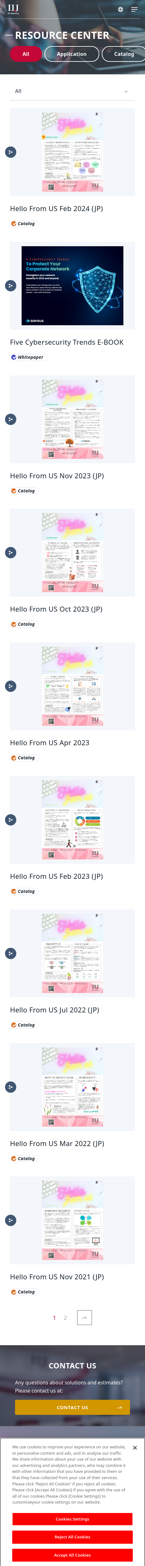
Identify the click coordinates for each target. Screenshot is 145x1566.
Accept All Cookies (72, 1559)
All (26, 53)
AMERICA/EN (120, 9)
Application (72, 53)
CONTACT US (72, 1407)
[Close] (135, 1451)
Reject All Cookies (73, 1540)
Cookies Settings (72, 1522)
